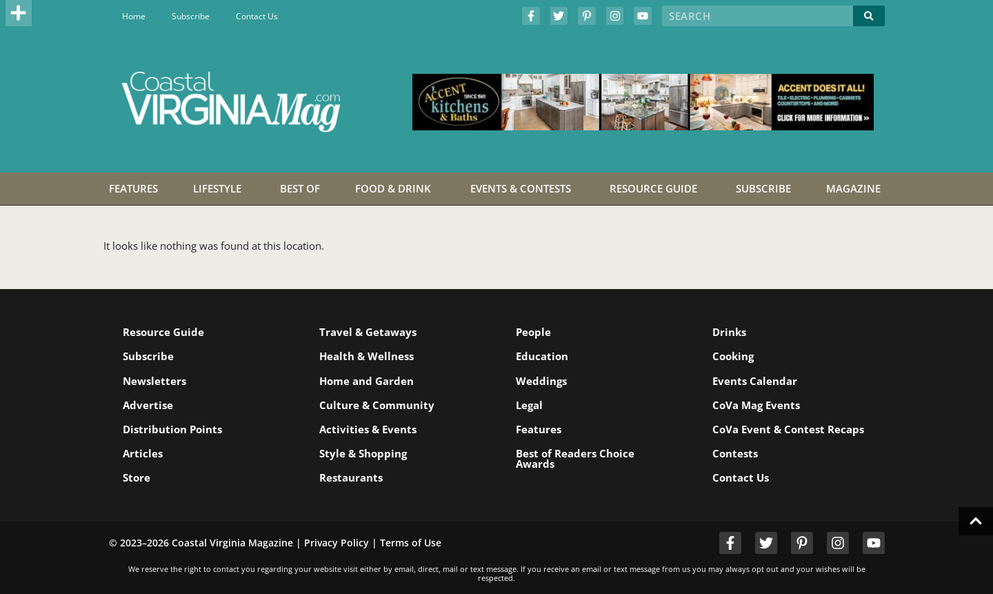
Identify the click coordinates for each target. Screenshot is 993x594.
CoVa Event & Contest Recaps (788, 429)
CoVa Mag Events (756, 405)
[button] (19, 13)
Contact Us (257, 16)
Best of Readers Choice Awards (575, 458)
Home (134, 16)
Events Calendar (754, 381)
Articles (143, 453)
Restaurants (351, 477)
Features (538, 429)
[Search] (869, 16)
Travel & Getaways (368, 332)
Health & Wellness (366, 356)
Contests (735, 453)
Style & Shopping (363, 453)
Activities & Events (368, 429)
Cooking (733, 356)
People (533, 332)
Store (136, 477)
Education (542, 356)
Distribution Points (172, 429)
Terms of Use (410, 542)
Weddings (541, 381)
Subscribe (191, 16)
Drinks (729, 332)
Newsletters (154, 381)
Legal (529, 405)
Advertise (148, 405)
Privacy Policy (336, 542)
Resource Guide (163, 332)
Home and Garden (366, 381)
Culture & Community (376, 405)
